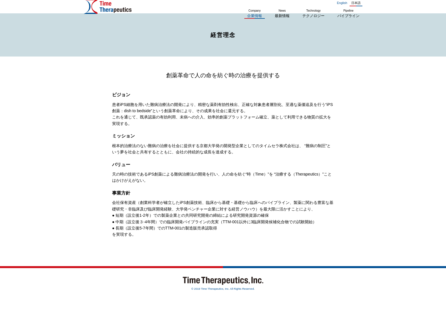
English (342, 3)
